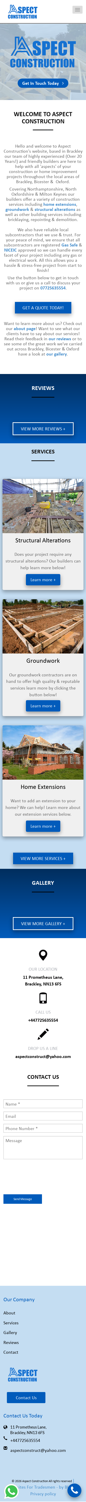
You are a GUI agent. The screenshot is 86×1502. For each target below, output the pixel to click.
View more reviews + (43, 429)
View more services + (43, 858)
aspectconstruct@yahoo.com (43, 1056)
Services (11, 1323)
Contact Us (26, 1398)
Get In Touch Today (43, 83)
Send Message (23, 1199)
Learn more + (43, 580)
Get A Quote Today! (43, 308)
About (9, 1313)
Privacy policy (43, 1494)
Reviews (11, 1342)
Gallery (10, 1333)
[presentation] (38, 1178)
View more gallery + (43, 924)
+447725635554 (43, 1020)
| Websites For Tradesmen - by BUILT (42, 1484)
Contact (10, 1352)
